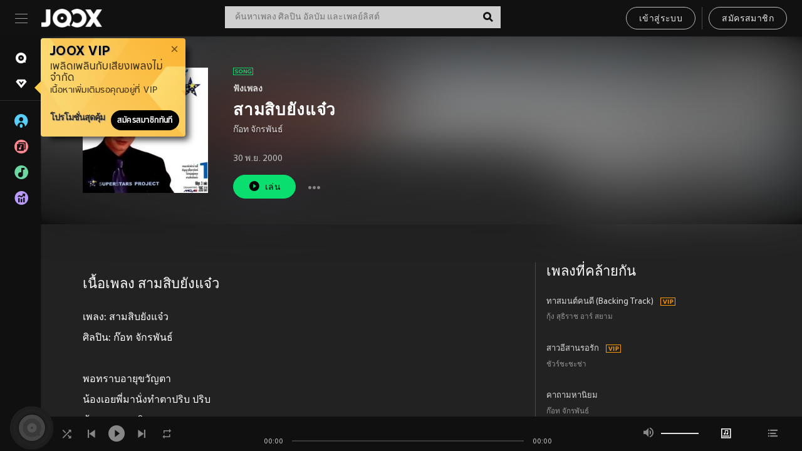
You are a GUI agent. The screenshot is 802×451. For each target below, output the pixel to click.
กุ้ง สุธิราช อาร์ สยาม (579, 317)
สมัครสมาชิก (748, 19)
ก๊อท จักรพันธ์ (258, 130)
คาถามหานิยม (572, 395)
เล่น (264, 186)
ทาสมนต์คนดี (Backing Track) (600, 302)
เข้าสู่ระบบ (660, 19)
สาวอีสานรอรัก (572, 349)
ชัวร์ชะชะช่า (566, 365)
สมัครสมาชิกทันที (145, 120)
